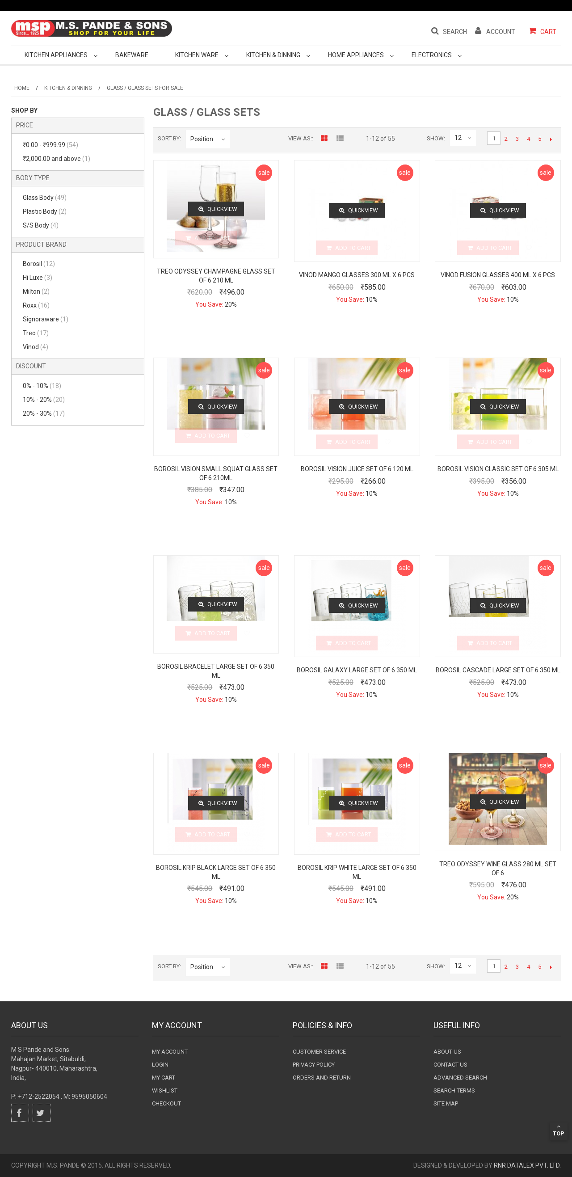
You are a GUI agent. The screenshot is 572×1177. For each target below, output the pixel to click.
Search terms (454, 1090)
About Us (447, 1051)
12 (458, 137)
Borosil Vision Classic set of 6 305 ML (498, 468)
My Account (170, 1051)
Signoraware (45, 319)
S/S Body (41, 225)
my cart (163, 1077)
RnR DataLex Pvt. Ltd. (527, 1165)
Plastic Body (45, 211)
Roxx (36, 305)
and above (56, 158)
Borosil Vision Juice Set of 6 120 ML (357, 468)
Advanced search (460, 1077)
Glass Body (45, 197)
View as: (300, 138)
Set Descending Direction (238, 139)
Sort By (169, 138)
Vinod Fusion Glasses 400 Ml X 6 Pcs (498, 274)
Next (550, 139)
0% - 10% (42, 385)
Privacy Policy (314, 1064)
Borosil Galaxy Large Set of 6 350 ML (357, 670)
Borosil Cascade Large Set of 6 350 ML (498, 670)
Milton (36, 291)
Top (559, 1130)
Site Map (445, 1103)
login (160, 1064)
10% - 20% (44, 399)
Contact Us (450, 1064)
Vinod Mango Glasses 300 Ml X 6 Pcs (357, 274)
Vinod (35, 346)
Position (201, 139)
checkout (166, 1103)
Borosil (39, 263)
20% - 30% (44, 413)
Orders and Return (322, 1077)
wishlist (164, 1090)
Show (435, 138)
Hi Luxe (37, 277)
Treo (36, 333)
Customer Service (319, 1051)
